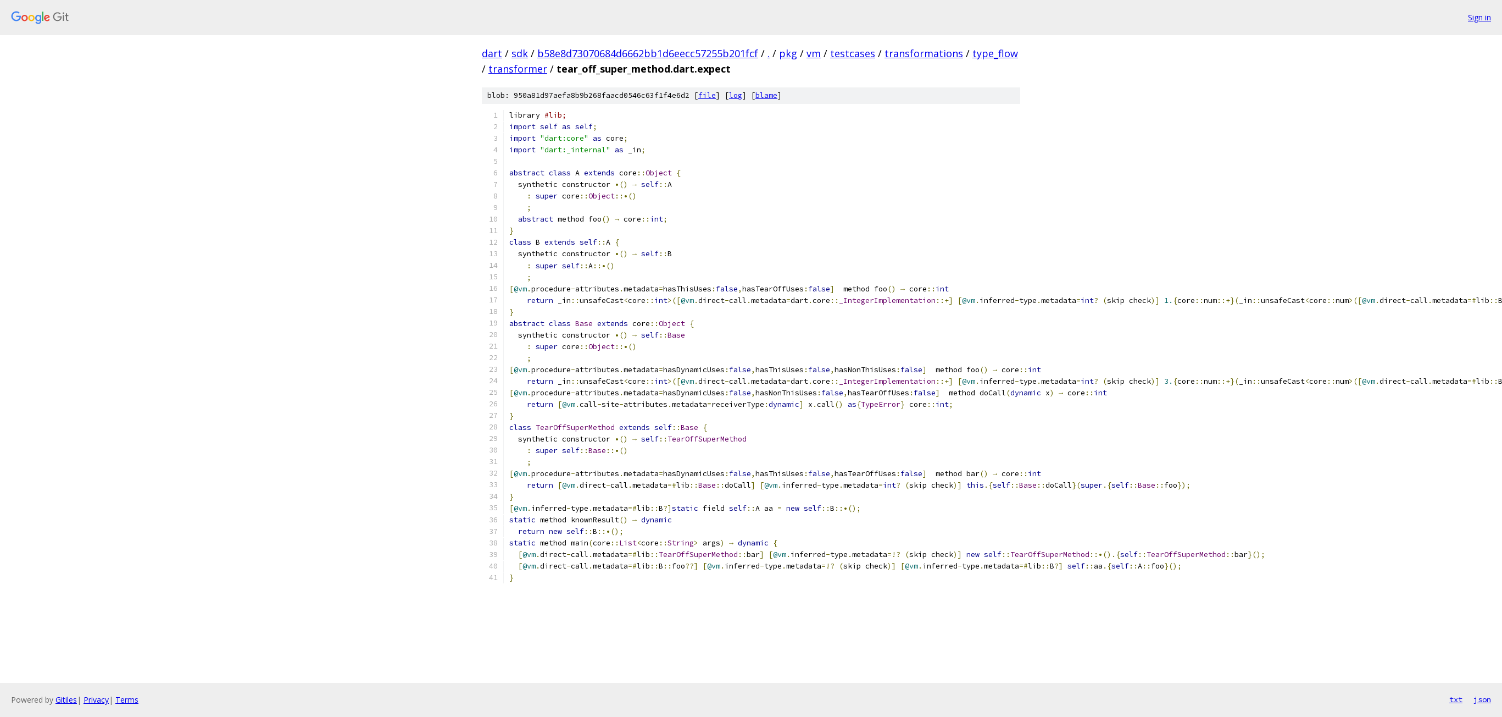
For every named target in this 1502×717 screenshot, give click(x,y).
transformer (517, 68)
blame (766, 95)
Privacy (96, 699)
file (707, 95)
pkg (788, 53)
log (735, 95)
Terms (126, 699)
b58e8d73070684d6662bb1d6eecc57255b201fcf (647, 53)
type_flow (995, 53)
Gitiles (66, 699)
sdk (519, 53)
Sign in (1479, 17)
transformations (923, 53)
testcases (852, 53)
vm (813, 53)
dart (492, 53)
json (1482, 699)
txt (1455, 699)
